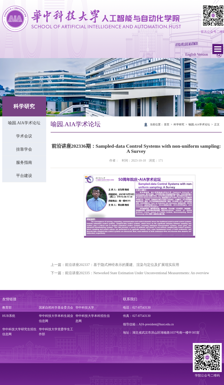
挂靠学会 (24, 149)
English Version (196, 54)
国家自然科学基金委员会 (56, 307)
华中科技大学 (84, 307)
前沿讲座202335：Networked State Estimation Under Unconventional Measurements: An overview (137, 273)
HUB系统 (8, 316)
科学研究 (179, 124)
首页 (166, 124)
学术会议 (24, 136)
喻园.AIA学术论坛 (24, 123)
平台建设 (24, 175)
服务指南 (24, 162)
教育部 (7, 307)
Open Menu (217, 49)
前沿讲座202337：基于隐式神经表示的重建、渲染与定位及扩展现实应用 (122, 265)
